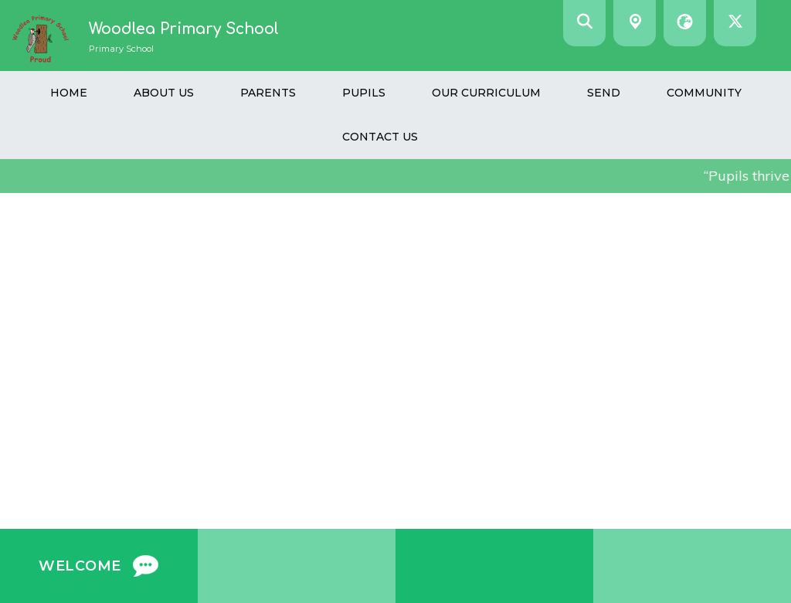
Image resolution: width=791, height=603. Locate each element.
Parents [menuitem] (268, 93)
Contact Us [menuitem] (380, 137)
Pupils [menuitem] (363, 93)
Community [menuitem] (704, 93)
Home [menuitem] (68, 93)
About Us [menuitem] (164, 93)
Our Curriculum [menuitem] (486, 93)
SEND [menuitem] (603, 93)
